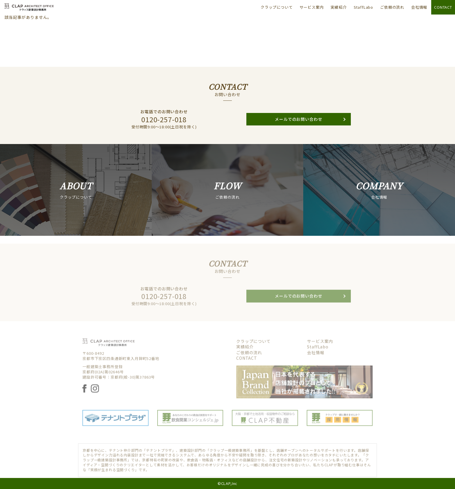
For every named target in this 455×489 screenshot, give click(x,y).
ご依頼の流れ (392, 7)
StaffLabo (363, 7)
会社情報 (419, 7)
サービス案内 (311, 7)
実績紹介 (338, 7)
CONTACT (443, 7)
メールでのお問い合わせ (298, 125)
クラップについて (277, 7)
